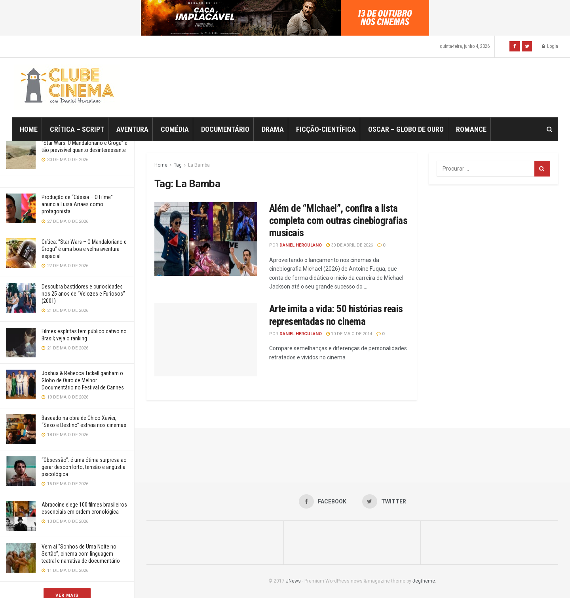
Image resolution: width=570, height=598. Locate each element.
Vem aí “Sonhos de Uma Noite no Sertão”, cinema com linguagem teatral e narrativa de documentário (81, 553)
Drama (273, 129)
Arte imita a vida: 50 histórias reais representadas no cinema (336, 315)
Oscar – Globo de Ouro (406, 129)
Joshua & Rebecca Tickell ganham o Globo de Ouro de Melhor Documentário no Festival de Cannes (83, 380)
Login (550, 46)
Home (29, 129)
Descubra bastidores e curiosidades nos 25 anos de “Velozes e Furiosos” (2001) (83, 293)
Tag (178, 165)
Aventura (132, 129)
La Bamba (199, 165)
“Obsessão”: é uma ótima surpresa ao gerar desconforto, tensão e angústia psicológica (84, 467)
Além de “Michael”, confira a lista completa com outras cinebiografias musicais (338, 220)
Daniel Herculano (300, 245)
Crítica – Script (77, 129)
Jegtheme (423, 581)
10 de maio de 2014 (349, 333)
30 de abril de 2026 (349, 245)
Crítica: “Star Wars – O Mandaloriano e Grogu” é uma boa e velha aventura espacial (84, 249)
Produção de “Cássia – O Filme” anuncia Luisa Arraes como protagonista (77, 204)
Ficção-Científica (326, 129)
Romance (471, 129)
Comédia (175, 129)
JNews (293, 581)
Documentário (225, 129)
